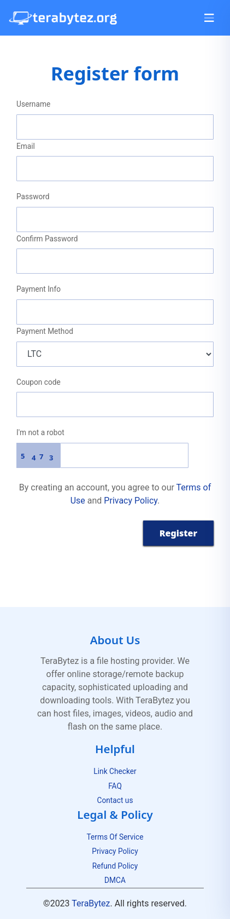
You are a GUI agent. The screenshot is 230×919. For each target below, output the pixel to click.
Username (33, 104)
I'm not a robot (40, 432)
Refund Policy (115, 866)
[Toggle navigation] (209, 18)
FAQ (115, 786)
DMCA (115, 880)
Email (25, 146)
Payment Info (38, 289)
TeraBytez (91, 903)
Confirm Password (47, 238)
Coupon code (38, 382)
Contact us (115, 800)
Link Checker (114, 771)
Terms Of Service (114, 837)
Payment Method (44, 331)
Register (178, 533)
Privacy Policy (130, 500)
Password (33, 196)
